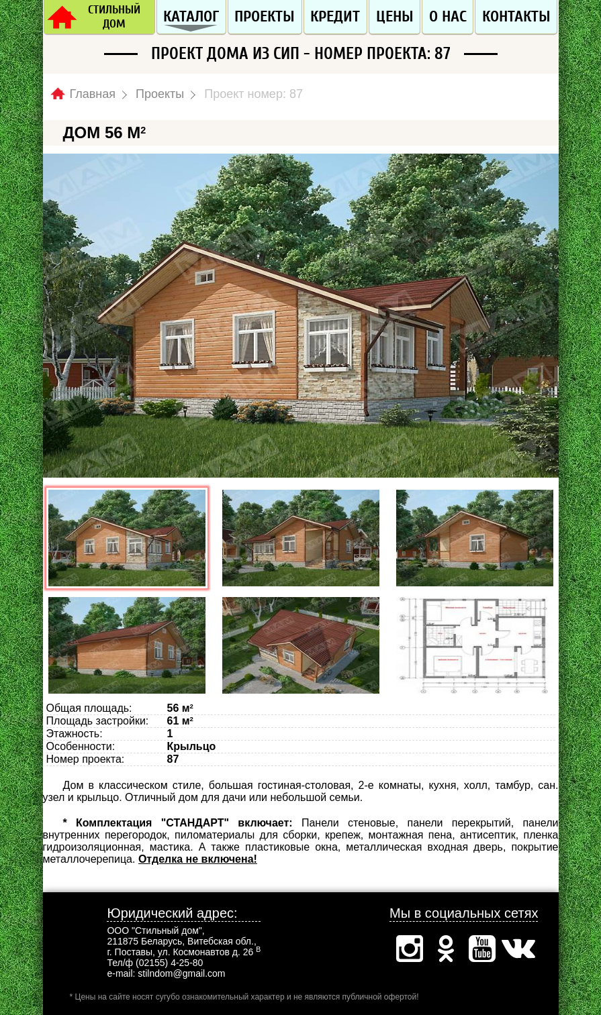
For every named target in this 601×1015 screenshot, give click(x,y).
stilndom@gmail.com (181, 973)
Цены (395, 16)
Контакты (516, 16)
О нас (448, 16)
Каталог (191, 16)
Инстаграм (409, 948)
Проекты (264, 16)
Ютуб (482, 948)
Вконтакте (518, 948)
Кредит (335, 16)
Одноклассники (445, 948)
